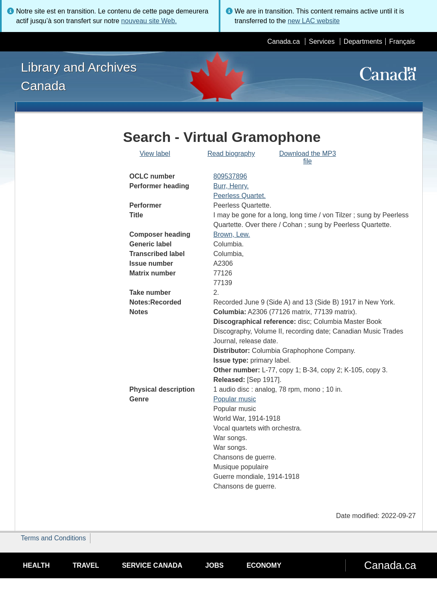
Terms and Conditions (53, 538)
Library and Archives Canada (79, 76)
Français (402, 41)
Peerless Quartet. (239, 195)
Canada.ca (283, 41)
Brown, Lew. (231, 234)
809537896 (230, 176)
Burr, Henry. (231, 186)
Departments (363, 41)
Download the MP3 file (307, 157)
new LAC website (314, 20)
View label (155, 153)
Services (321, 41)
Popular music (234, 399)
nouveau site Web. (149, 20)
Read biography (231, 153)
